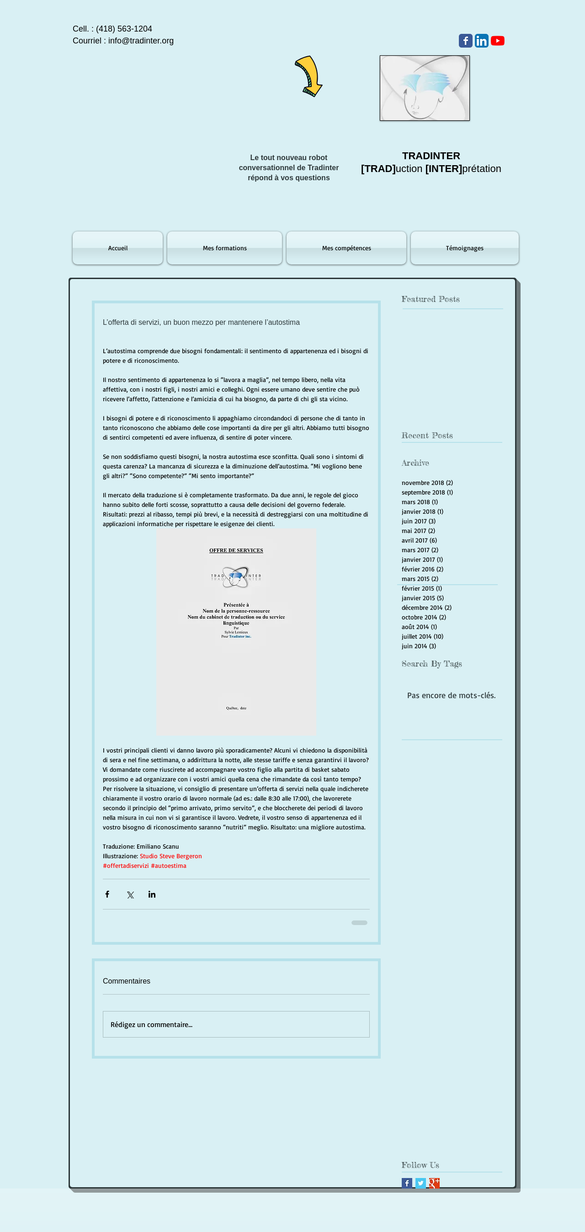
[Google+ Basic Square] (434, 1183)
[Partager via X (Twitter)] (129, 894)
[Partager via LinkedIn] (152, 894)
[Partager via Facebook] (107, 894)
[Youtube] (498, 41)
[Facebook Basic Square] (407, 1183)
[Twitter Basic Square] (420, 1183)
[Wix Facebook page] (466, 41)
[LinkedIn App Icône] (482, 41)
